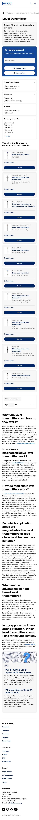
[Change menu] (35, 3)
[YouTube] (16, 809)
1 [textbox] (10, 405)
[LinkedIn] (3, 809)
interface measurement (26, 443)
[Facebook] (11, 809)
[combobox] (19, 60)
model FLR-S (30, 644)
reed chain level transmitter (14, 494)
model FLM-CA (18, 463)
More (8, 136)
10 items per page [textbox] (11, 399)
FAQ (6, 666)
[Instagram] (7, 809)
